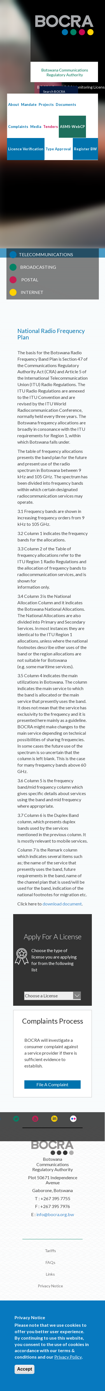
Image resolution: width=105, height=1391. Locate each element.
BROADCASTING (38, 267)
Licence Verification (25, 149)
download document (62, 903)
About (13, 104)
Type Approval (58, 149)
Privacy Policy (68, 1356)
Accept (24, 1369)
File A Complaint (52, 1084)
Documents (66, 104)
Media (35, 126)
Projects (46, 104)
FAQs (50, 1262)
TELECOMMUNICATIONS (46, 254)
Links (50, 1274)
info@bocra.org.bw (55, 1214)
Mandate (29, 104)
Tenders (50, 126)
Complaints (18, 126)
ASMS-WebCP (72, 126)
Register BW (85, 149)
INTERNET (32, 292)
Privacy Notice (50, 1285)
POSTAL (29, 279)
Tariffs (50, 1250)
